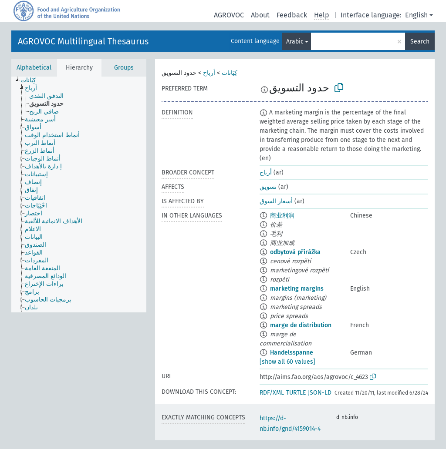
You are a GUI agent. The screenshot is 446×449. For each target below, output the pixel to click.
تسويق (268, 187)
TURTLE (296, 392)
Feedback (292, 15)
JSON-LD (319, 392)
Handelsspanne (291, 352)
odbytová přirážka (295, 252)
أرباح (209, 73)
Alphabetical (34, 67)
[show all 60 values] (287, 361)
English (416, 15)
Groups (124, 67)
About (260, 15)
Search (419, 41)
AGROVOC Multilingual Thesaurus (83, 41)
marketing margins (297, 288)
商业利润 (282, 215)
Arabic (295, 41)
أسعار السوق (276, 201)
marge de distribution (300, 325)
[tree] (78, 194)
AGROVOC (229, 15)
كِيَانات (229, 73)
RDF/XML (272, 392)
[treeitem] (32, 80)
